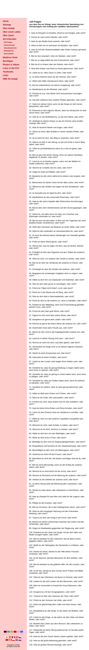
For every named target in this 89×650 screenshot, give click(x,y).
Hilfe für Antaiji (10, 79)
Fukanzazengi (9, 45)
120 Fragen (8, 42)
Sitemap (7, 25)
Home (6, 21)
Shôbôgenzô (9, 51)
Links (5, 75)
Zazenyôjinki (9, 53)
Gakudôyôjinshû (10, 48)
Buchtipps (8, 61)
